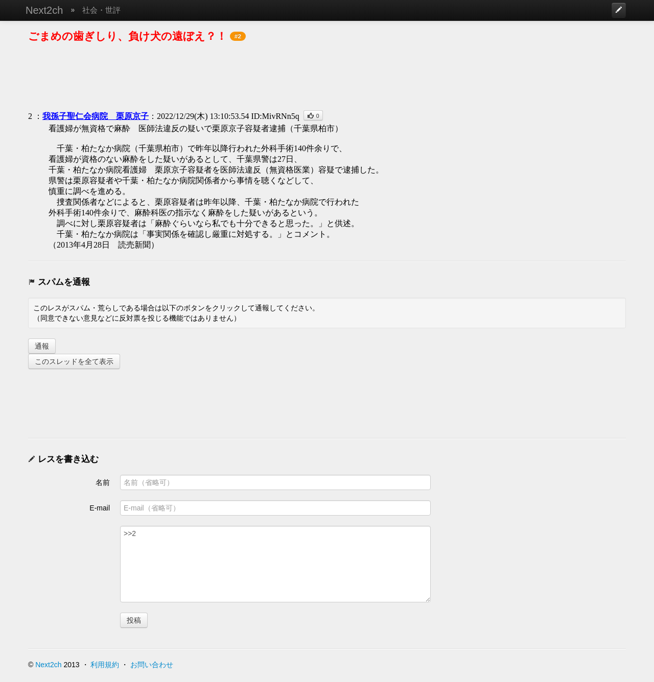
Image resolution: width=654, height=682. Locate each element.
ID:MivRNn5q (275, 116)
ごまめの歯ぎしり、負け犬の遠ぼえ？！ (127, 36)
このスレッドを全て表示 (74, 361)
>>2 (275, 564)
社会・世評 (101, 10)
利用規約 (104, 665)
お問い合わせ (151, 665)
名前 (103, 482)
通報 (42, 346)
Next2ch (44, 10)
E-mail (99, 508)
